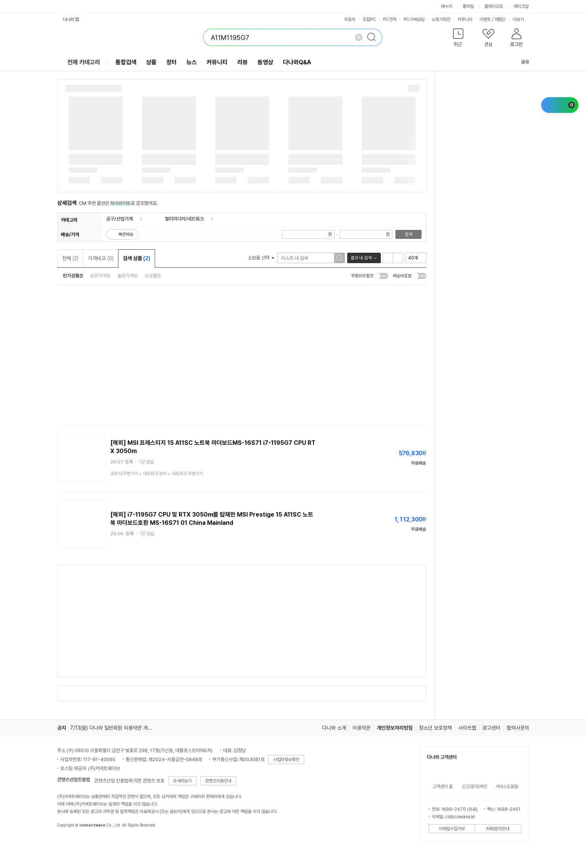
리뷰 (242, 62)
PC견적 (390, 19)
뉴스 (191, 62)
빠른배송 (125, 234)
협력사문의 (518, 728)
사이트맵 (467, 728)
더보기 (521, 19)
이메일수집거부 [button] (452, 828)
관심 (150, 462)
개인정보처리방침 (395, 728)
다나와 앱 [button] (71, 19)
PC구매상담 (414, 19)
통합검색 (125, 62)
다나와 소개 (334, 728)
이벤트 (485, 19)
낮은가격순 (100, 275)
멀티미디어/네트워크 (184, 219)
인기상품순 (73, 275)
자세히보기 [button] (182, 781)
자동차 (349, 19)
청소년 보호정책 (435, 728)
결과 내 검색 (361, 258)
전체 (70, 258)
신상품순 (153, 275)
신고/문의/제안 (474, 786)
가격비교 (101, 258)
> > (156, 473)
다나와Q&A (297, 62)
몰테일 (468, 6)
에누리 (446, 6)
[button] (458, 39)
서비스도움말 (507, 786)
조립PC (369, 19)
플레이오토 (493, 6)
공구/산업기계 (119, 219)
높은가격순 (127, 275)
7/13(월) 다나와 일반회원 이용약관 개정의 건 (116, 728)
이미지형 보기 (398, 258)
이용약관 (361, 728)
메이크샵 (520, 6)
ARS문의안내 (497, 828)
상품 (151, 62)
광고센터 (491, 728)
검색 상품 (136, 258)
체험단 (500, 19)
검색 (408, 234)
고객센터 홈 (443, 786)
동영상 (265, 62)
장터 (171, 62)
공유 (520, 62)
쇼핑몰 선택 (261, 258)
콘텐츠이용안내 (218, 781)
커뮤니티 (464, 19)
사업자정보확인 (286, 759)
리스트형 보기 (388, 258)
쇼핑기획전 (441, 19)
